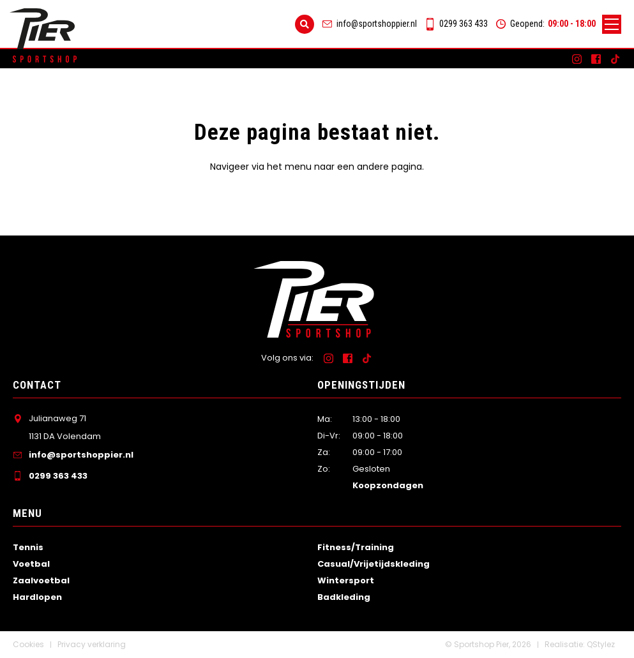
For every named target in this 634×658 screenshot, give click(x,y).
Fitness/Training (355, 547)
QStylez (601, 644)
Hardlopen (37, 597)
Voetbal (31, 564)
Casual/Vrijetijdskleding (373, 564)
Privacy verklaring (91, 644)
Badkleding (343, 597)
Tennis (28, 547)
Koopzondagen (387, 485)
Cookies (28, 644)
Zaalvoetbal (41, 580)
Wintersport (345, 580)
